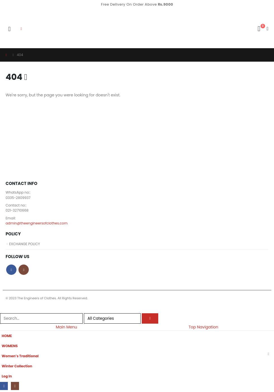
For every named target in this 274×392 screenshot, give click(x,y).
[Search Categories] (112, 319)
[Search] (150, 319)
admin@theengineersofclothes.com (37, 223)
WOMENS (10, 346)
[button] (9, 28)
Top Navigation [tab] (203, 328)
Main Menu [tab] (66, 328)
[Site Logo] (45, 29)
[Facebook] (4, 387)
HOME (7, 336)
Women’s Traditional (21, 356)
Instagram (23, 270)
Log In (7, 377)
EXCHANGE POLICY (25, 244)
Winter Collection (17, 367)
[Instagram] (15, 387)
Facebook (11, 270)
